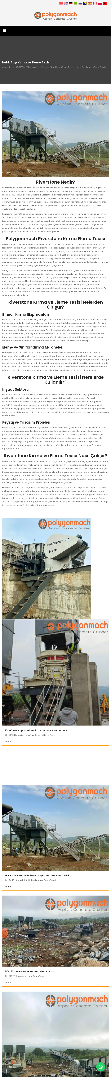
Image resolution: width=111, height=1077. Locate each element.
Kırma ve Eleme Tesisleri (38, 67)
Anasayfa (6, 67)
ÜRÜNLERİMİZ (21, 67)
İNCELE (8, 696)
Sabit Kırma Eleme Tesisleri (63, 67)
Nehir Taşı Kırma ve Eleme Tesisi (91, 67)
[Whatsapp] (100, 1066)
